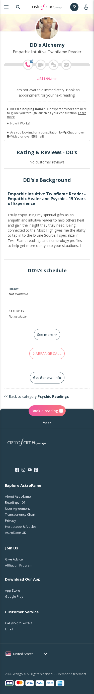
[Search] (18, 7)
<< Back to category (36, 396)
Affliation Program (18, 565)
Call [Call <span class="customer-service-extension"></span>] (18, 623)
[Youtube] (30, 470)
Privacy (10, 520)
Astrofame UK (15, 532)
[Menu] (6, 7)
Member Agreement (72, 674)
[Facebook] (17, 470)
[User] (87, 7)
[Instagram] (23, 470)
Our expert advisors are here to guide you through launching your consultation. (47, 113)
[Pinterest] (36, 470)
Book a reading (47, 410)
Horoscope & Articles (21, 526)
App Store (12, 590)
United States (23, 654)
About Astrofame (18, 496)
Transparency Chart (20, 514)
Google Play (14, 596)
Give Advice (14, 559)
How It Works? (20, 123)
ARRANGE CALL (47, 353)
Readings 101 (15, 502)
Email (9, 629)
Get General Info (47, 377)
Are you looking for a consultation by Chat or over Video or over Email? (46, 134)
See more (47, 334)
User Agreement (17, 508)
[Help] (74, 7)
